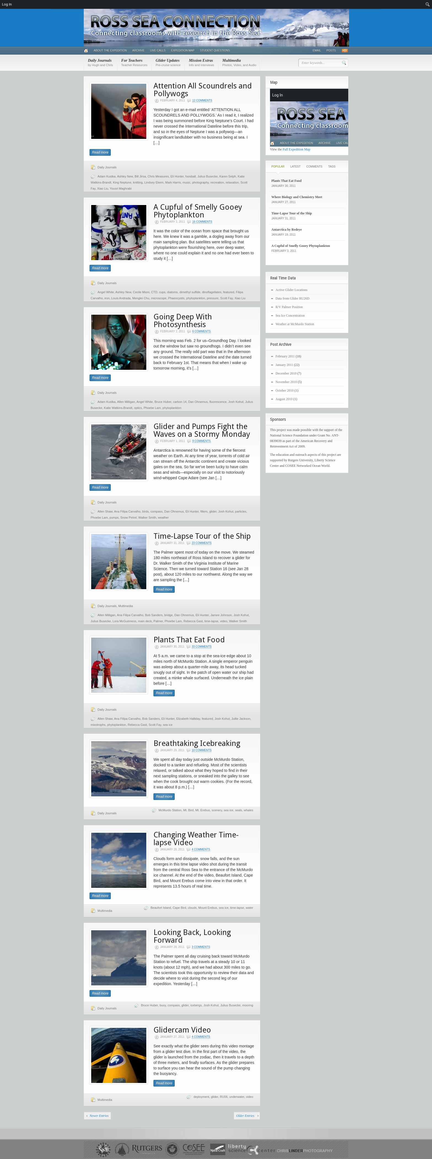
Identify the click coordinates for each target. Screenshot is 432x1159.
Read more (100, 152)
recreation (217, 182)
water (249, 907)
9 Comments (201, 441)
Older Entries (245, 1116)
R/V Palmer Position (289, 307)
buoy (163, 1005)
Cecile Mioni (141, 292)
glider (213, 511)
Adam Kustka (106, 176)
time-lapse (211, 621)
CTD (154, 292)
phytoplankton (195, 298)
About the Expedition (110, 50)
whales (248, 810)
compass (156, 511)
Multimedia (239, 62)
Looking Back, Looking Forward (192, 936)
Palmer (158, 621)
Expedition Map (183, 50)
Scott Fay (226, 298)
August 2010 (284, 399)
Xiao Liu (102, 188)
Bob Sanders (154, 615)
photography (200, 182)
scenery (217, 810)
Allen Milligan (126, 401)
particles (240, 511)
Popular (278, 166)
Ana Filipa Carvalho (127, 511)
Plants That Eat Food (189, 639)
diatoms (172, 292)
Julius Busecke (208, 176)
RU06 (224, 1096)
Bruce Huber (163, 401)
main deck (145, 621)
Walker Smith (147, 517)
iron (106, 298)
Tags (331, 166)
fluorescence (217, 401)
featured (228, 292)
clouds (192, 907)
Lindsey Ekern (154, 182)
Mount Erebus (207, 907)
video (223, 621)
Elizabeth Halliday (188, 718)
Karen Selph (227, 176)
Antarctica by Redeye (286, 229)
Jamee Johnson (221, 615)
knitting (138, 182)
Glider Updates (168, 62)
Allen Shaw (105, 511)
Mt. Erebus (202, 810)
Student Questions (215, 50)
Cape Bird (179, 907)
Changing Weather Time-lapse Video (196, 838)
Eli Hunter (177, 176)
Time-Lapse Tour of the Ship (202, 536)
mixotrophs (98, 724)
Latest (295, 166)
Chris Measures (158, 176)
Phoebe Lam (152, 407)
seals (238, 810)
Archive (138, 50)
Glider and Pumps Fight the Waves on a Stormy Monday (201, 430)
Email (317, 50)
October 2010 (285, 390)
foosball (190, 176)
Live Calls (158, 50)
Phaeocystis (176, 298)
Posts (331, 50)
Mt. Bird (188, 810)
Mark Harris (173, 182)
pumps (114, 517)
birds (145, 511)
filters (203, 511)
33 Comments (202, 646)
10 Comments (202, 750)
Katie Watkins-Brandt (118, 407)
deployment (201, 1096)
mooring (247, 1005)
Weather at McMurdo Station (295, 324)
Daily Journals (100, 62)
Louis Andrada (121, 298)
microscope (158, 298)
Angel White (106, 292)
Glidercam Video (182, 1029)
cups (162, 292)
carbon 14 (180, 401)
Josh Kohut (236, 401)
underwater (236, 1096)
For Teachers (134, 62)
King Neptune (122, 182)
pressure (212, 298)
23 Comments (202, 543)
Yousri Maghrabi (120, 188)
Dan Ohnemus (198, 401)
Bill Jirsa (140, 176)
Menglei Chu (140, 298)
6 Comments (201, 331)
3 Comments (201, 946)
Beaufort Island (161, 907)
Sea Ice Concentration (290, 315)
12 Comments (202, 100)
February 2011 (285, 356)
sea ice (167, 724)
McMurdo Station (170, 810)
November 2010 (286, 382)
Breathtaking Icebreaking (196, 743)
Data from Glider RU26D (292, 298)
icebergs (196, 1005)
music (187, 182)
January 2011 (284, 365)
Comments (314, 166)
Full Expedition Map (296, 149)
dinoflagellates (211, 292)
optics (138, 407)
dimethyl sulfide (189, 292)
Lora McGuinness (124, 621)
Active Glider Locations (291, 290)
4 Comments (201, 849)
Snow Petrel (128, 517)
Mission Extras (201, 62)
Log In (7, 4)
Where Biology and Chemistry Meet (296, 197)
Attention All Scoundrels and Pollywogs (202, 89)
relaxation (232, 182)
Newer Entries (99, 1116)
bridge (168, 615)
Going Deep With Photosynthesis (182, 320)
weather (163, 517)
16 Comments (202, 221)
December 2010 (286, 373)
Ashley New (125, 176)
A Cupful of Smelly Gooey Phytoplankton (197, 211)
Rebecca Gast (193, 621)
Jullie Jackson (240, 718)
